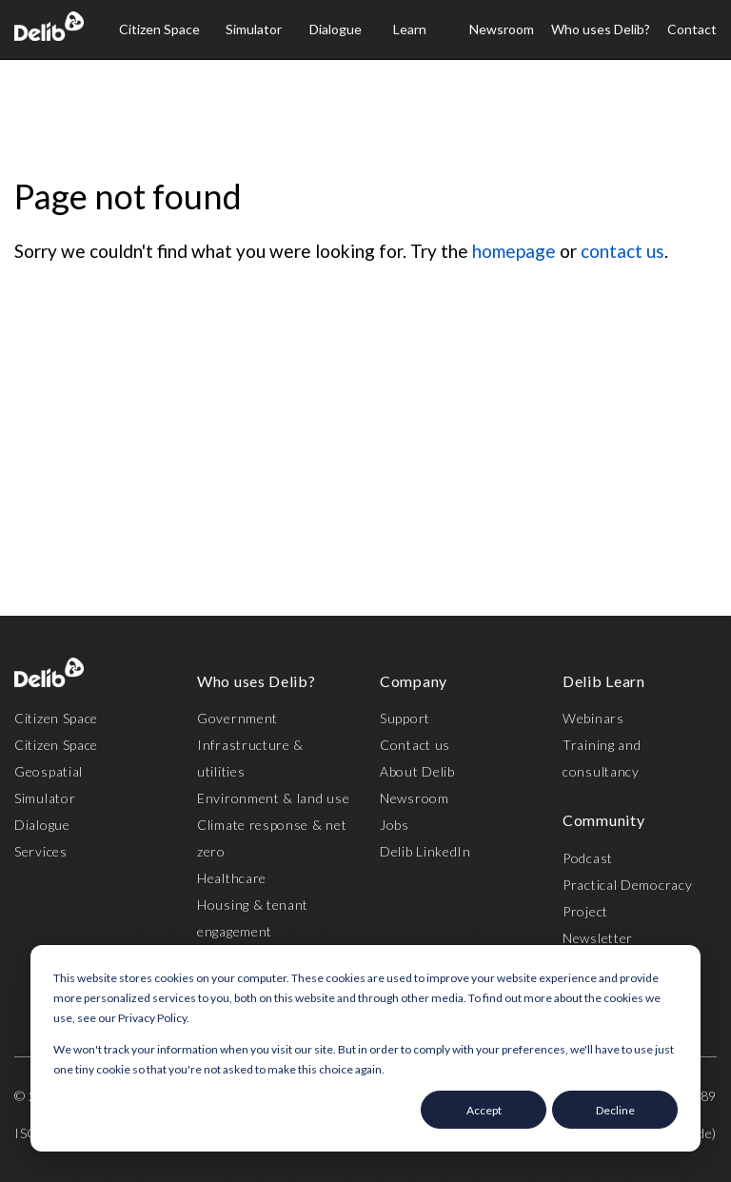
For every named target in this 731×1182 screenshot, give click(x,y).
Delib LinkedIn (425, 851)
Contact (692, 29)
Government (237, 718)
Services (41, 851)
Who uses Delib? (600, 29)
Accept (484, 1110)
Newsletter (598, 938)
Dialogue (335, 29)
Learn (409, 29)
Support (405, 718)
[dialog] (365, 1048)
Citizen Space (159, 29)
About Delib (417, 771)
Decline (615, 1110)
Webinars (593, 718)
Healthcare (232, 878)
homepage (514, 251)
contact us (622, 251)
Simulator (254, 29)
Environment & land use (273, 798)
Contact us (415, 745)
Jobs (394, 825)
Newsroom (501, 29)
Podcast (588, 858)
